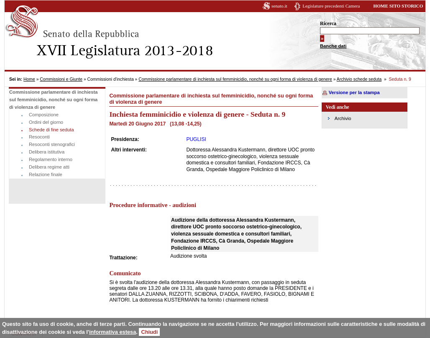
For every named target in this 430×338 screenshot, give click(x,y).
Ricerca (328, 23)
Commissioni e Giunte (61, 79)
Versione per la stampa (354, 92)
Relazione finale (45, 174)
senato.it (279, 5)
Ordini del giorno (46, 122)
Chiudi (149, 332)
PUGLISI (196, 139)
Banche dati (333, 46)
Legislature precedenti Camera (331, 5)
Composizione (44, 114)
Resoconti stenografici (52, 144)
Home (29, 79)
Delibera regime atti (49, 166)
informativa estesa (112, 332)
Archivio (343, 118)
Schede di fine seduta (51, 129)
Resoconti (39, 136)
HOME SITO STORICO (398, 5)
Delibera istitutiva (46, 151)
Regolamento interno (50, 159)
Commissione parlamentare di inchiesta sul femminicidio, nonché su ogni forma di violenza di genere (235, 79)
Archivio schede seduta (359, 79)
